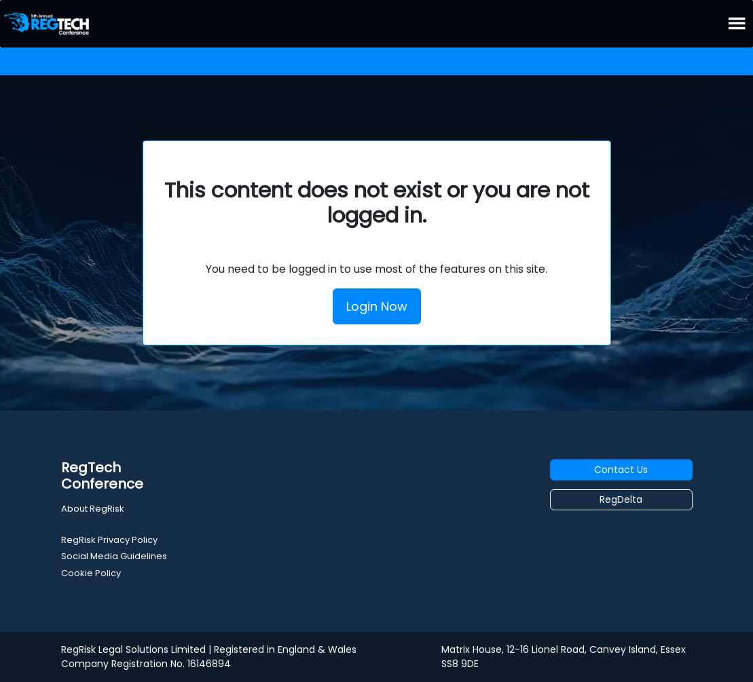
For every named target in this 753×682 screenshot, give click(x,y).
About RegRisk (92, 508)
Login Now (376, 306)
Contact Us (621, 469)
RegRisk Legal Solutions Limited (133, 649)
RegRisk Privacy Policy (109, 539)
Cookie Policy (91, 573)
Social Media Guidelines (114, 556)
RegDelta (621, 499)
